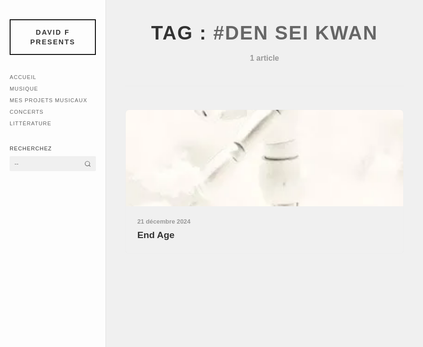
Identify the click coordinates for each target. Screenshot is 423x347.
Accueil (23, 77)
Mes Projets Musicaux (48, 100)
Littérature (31, 123)
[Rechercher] (87, 163)
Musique (24, 89)
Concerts (27, 112)
